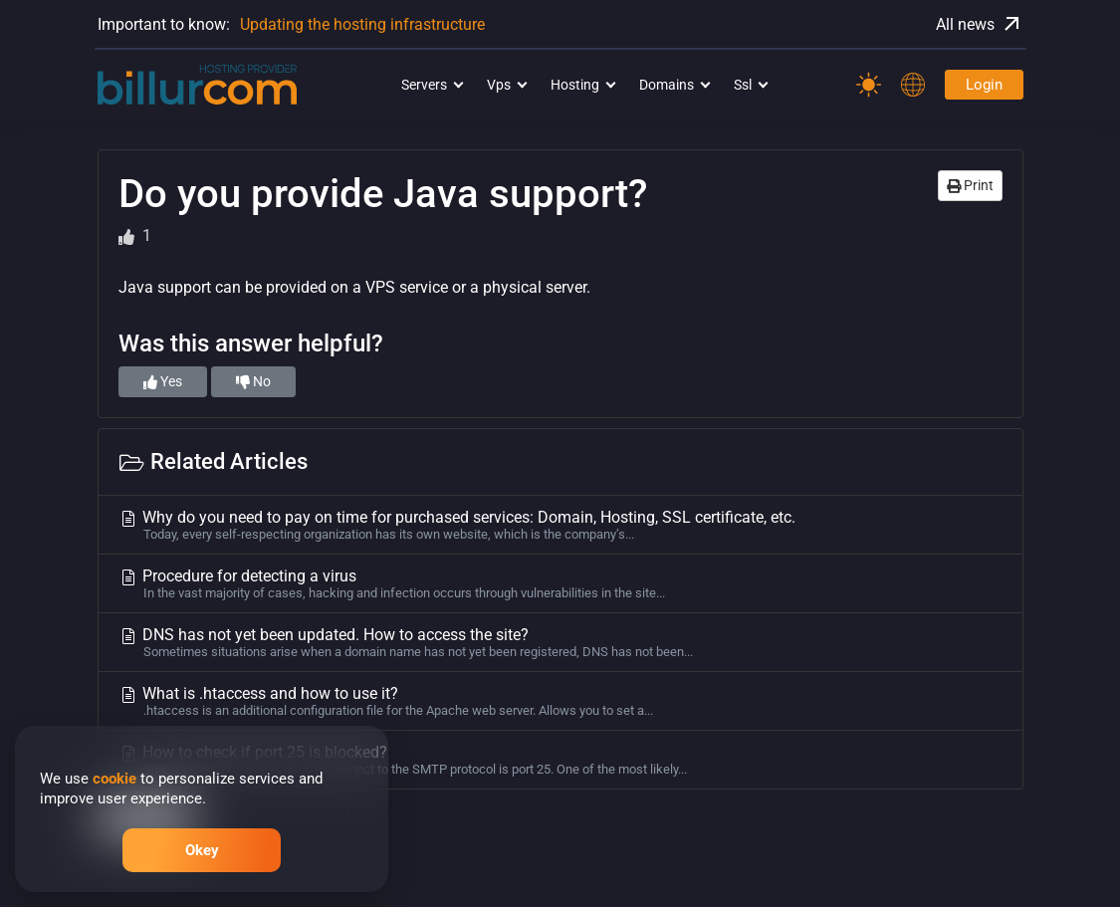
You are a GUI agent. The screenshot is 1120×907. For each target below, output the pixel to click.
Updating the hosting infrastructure (362, 24)
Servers (424, 85)
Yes (162, 381)
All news (979, 24)
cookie (114, 779)
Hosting (575, 85)
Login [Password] (984, 85)
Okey (202, 850)
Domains (666, 85)
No (253, 381)
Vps (499, 85)
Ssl (743, 85)
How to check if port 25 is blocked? (560, 760)
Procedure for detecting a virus (560, 583)
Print (970, 185)
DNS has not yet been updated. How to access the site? (560, 642)
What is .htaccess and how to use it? (560, 701)
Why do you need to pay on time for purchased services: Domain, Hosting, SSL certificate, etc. (560, 525)
